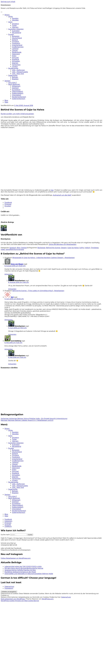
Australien (16, 31)
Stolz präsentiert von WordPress (13, 599)
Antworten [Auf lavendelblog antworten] (9, 349)
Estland (15, 40)
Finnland (15, 41)
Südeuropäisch (17, 93)
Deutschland (17, 38)
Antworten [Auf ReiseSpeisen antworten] (12, 289)
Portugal (15, 57)
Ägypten (15, 18)
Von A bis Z (12, 82)
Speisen (7, 81)
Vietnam (15, 27)
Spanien (15, 63)
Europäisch (16, 90)
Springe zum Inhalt (8, 2)
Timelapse (95, 248)
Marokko (15, 20)
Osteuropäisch (17, 91)
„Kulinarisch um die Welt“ (62, 195)
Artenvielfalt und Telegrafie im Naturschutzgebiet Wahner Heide (29, 574)
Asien (10, 22)
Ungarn (15, 66)
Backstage (41, 248)
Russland (15, 59)
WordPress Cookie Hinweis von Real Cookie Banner (20, 601)
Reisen (7, 15)
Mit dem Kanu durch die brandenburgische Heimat (24, 568)
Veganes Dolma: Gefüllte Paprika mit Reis (20, 570)
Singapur (15, 24)
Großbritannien (18, 47)
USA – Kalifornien (18, 70)
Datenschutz (9, 586)
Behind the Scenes (53, 248)
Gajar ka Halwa (73, 248)
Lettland (15, 49)
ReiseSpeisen (6, 5)
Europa (11, 34)
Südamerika (12, 75)
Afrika (10, 16)
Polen (14, 56)
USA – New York (18, 74)
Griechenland (17, 45)
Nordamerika (13, 68)
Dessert (64, 248)
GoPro (81, 248)
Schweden (16, 61)
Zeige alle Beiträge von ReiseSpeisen (62, 244)
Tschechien (16, 65)
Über (6, 102)
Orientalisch (16, 95)
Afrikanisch (16, 86)
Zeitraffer (9, 249)
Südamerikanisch (18, 99)
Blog (6, 100)
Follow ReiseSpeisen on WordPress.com (16, 558)
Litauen (15, 50)
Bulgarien (15, 36)
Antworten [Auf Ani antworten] (9, 320)
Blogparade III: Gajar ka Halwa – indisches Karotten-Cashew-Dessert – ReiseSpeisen (43, 258)
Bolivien (15, 77)
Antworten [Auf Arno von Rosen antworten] (9, 274)
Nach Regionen (14, 84)
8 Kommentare (18, 249)
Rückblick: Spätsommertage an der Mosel (20, 572)
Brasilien (15, 79)
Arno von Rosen (17, 264)
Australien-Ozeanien (16, 29)
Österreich (16, 54)
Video (3, 249)
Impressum (9, 588)
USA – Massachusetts (20, 72)
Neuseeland (16, 33)
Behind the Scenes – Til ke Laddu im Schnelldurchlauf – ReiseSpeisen (38, 291)
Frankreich (16, 43)
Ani (12, 297)
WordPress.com (47, 599)
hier (52, 190)
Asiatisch (15, 88)
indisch (87, 248)
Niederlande (16, 52)
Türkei (14, 25)
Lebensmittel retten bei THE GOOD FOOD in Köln (23, 566)
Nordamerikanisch (19, 97)
